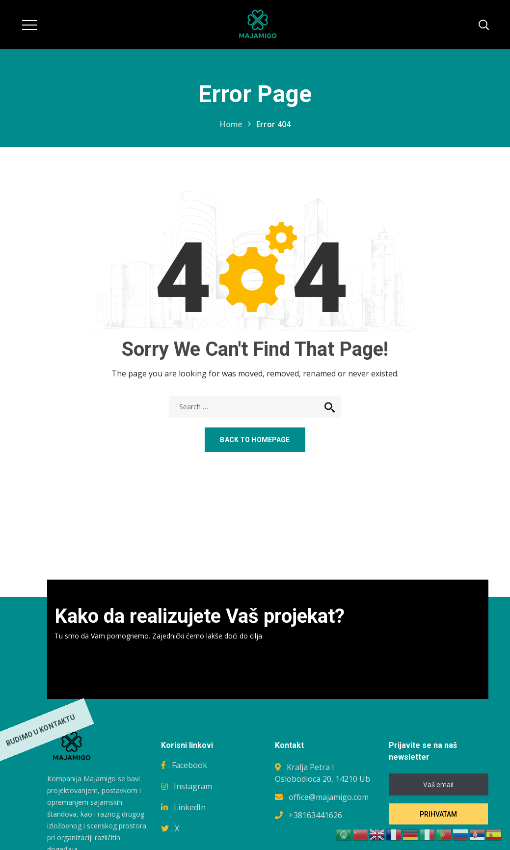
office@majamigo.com (329, 797)
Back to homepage (255, 440)
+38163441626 (315, 815)
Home (231, 124)
